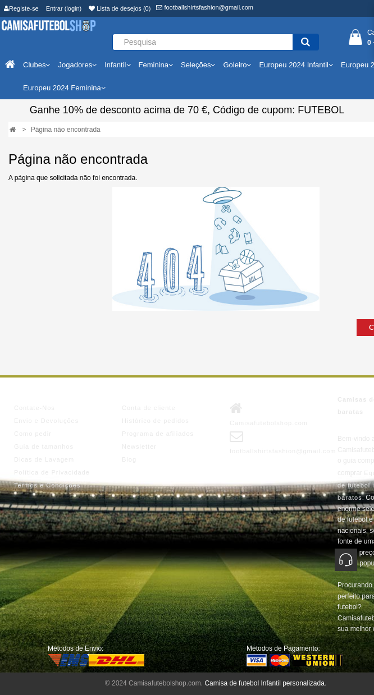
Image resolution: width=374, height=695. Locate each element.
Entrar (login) (64, 8)
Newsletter (139, 446)
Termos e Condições (47, 485)
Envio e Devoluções (46, 420)
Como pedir (33, 433)
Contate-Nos (34, 407)
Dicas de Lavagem (44, 459)
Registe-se (21, 8)
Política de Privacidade (52, 472)
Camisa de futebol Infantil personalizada (264, 683)
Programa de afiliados (158, 433)
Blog (129, 459)
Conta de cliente (149, 407)
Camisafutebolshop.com (269, 414)
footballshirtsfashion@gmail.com (204, 7)
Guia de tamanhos (44, 446)
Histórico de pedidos (155, 420)
